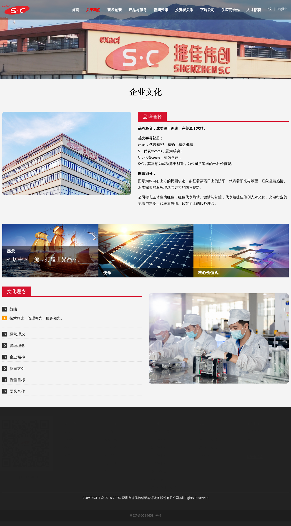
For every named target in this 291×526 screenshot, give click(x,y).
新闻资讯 (161, 9)
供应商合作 (230, 9)
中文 (269, 9)
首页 (75, 9)
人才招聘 (253, 9)
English (281, 9)
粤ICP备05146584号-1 (146, 515)
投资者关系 (184, 9)
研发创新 (114, 9)
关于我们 (93, 9)
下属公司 (207, 9)
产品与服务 (138, 9)
